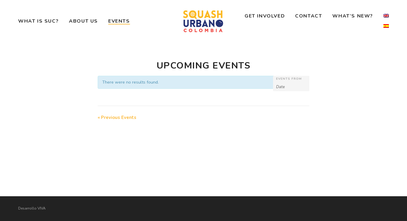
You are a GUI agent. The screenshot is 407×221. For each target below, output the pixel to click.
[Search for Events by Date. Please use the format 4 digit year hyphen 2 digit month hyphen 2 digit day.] (291, 86)
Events (119, 21)
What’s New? (352, 16)
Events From (289, 78)
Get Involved (265, 16)
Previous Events (117, 117)
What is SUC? (38, 21)
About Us (83, 21)
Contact (308, 16)
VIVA (41, 208)
